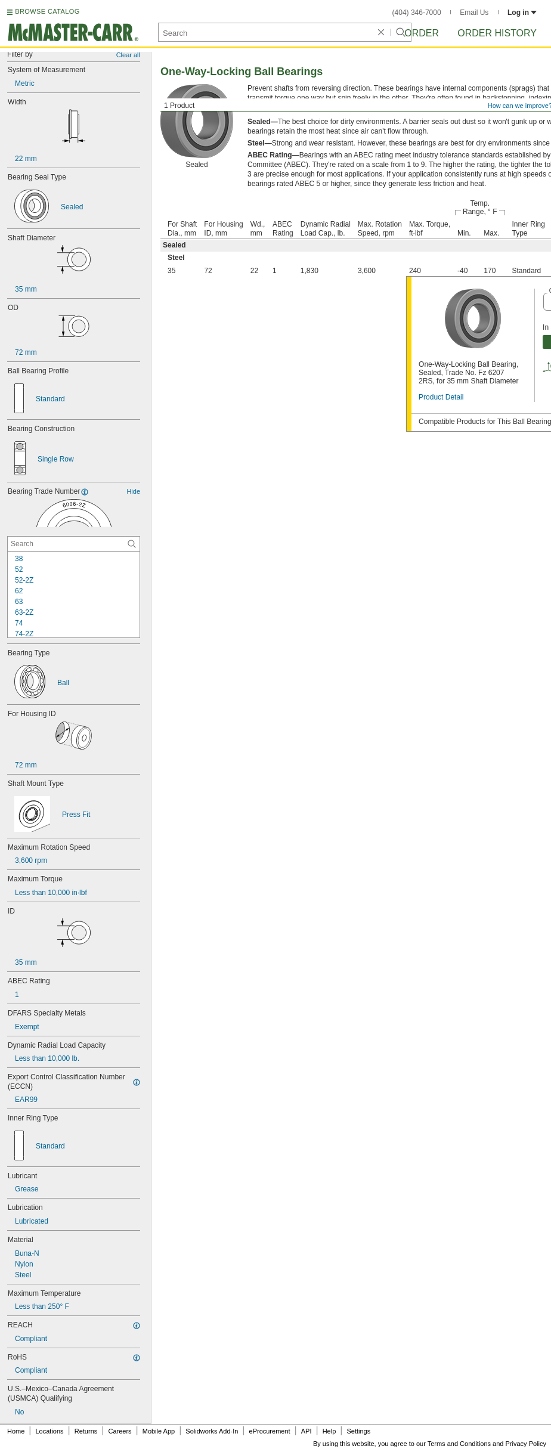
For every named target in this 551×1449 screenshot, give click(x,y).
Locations (50, 1431)
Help (329, 1431)
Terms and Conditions (459, 1443)
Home (15, 1431)
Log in (522, 12)
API (306, 1431)
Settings (358, 1431)
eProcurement (269, 1431)
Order (421, 33)
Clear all (128, 54)
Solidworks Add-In (211, 1431)
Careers (119, 1431)
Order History (497, 33)
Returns (86, 1431)
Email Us (474, 12)
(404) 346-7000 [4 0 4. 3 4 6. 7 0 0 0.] (416, 12)
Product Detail (441, 397)
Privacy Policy (526, 1443)
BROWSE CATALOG (47, 11)
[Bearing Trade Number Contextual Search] (73, 544)
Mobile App (159, 1431)
